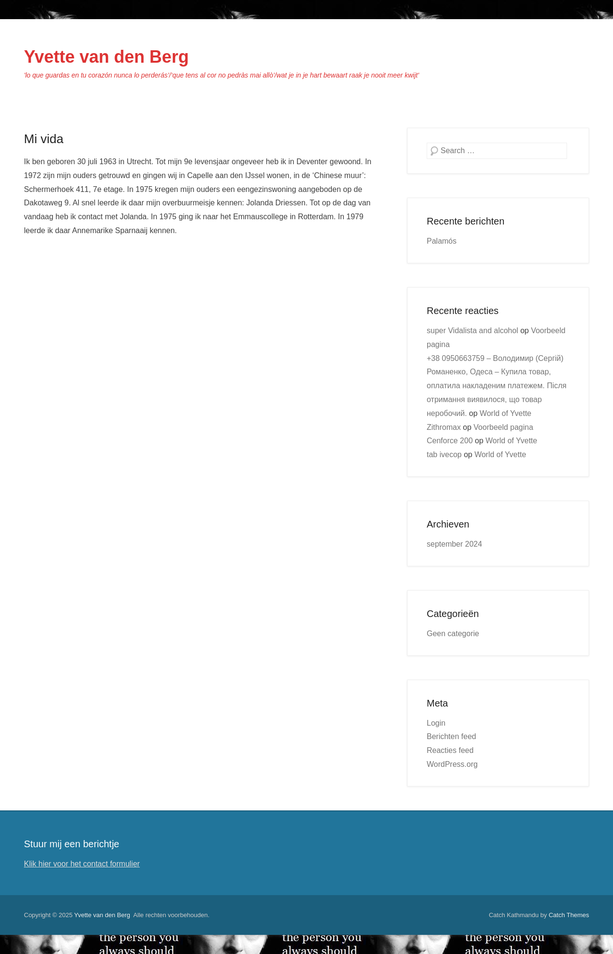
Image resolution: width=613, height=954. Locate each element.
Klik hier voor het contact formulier (82, 864)
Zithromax (444, 427)
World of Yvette (506, 413)
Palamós (441, 241)
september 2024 (454, 544)
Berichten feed (451, 736)
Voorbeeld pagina (504, 427)
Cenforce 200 (450, 441)
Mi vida (43, 139)
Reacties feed (450, 750)
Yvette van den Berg (106, 57)
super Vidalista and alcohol (472, 330)
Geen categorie (453, 633)
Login (436, 723)
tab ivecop (444, 454)
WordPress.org (452, 764)
